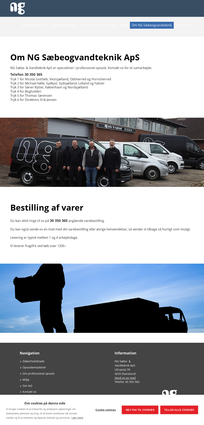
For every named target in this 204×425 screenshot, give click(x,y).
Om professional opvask (38, 373)
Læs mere (77, 417)
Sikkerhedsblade (34, 25)
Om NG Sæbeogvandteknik (152, 25)
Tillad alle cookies (179, 409)
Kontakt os (184, 25)
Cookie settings (105, 409)
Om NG (27, 386)
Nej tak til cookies (140, 409)
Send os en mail (125, 378)
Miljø (124, 25)
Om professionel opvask (99, 25)
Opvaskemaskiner (63, 25)
